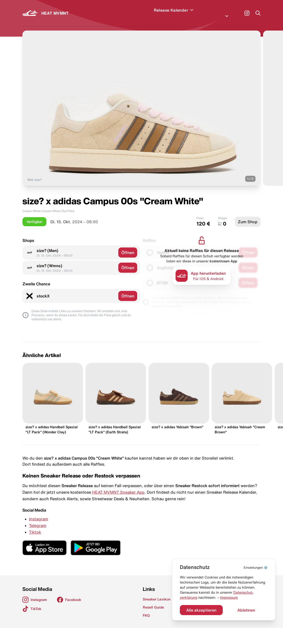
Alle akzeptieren (201, 610)
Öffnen (127, 246)
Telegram (37, 519)
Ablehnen (246, 610)
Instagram (38, 513)
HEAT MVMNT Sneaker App (118, 486)
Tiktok (35, 526)
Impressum (229, 597)
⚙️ (256, 567)
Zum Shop (248, 216)
